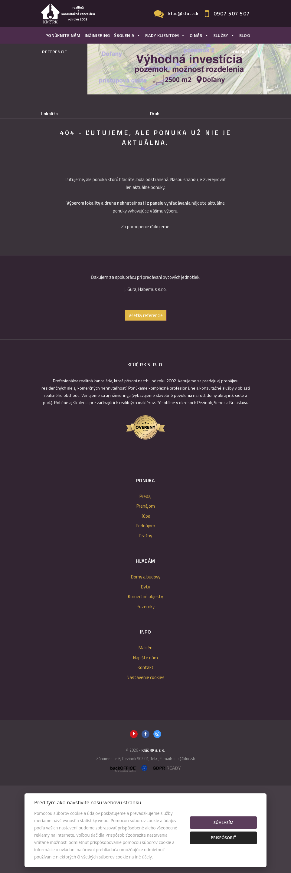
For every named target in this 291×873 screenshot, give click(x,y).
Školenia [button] (124, 35)
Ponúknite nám (62, 35)
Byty (145, 674)
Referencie (54, 51)
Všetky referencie (146, 402)
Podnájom (161, 170)
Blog (244, 35)
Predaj (59, 170)
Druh (154, 113)
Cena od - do (162, 139)
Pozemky (146, 693)
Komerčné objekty (145, 683)
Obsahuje (50, 139)
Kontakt (240, 51)
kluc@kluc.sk (183, 13)
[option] (145, 373)
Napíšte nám (145, 745)
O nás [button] (196, 35)
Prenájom (94, 170)
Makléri (145, 735)
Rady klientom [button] (162, 35)
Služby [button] (220, 35)
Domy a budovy (145, 664)
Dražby (145, 623)
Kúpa (127, 170)
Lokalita (49, 113)
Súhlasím (224, 822)
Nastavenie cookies (146, 764)
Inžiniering (97, 35)
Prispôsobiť (223, 837)
